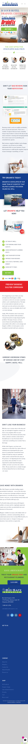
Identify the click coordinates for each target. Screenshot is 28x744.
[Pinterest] (20, 615)
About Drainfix (6, 670)
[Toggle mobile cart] (22, 4)
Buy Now (9, 29)
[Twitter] (12, 615)
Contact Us (5, 667)
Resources (5, 672)
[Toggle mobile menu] (25, 4)
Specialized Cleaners (8, 689)
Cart (3, 695)
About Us (4, 662)
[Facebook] (8, 615)
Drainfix (4, 692)
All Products (5, 684)
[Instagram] (16, 615)
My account (5, 697)
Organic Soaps (6, 687)
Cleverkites (18, 702)
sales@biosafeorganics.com (10, 609)
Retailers (4, 664)
